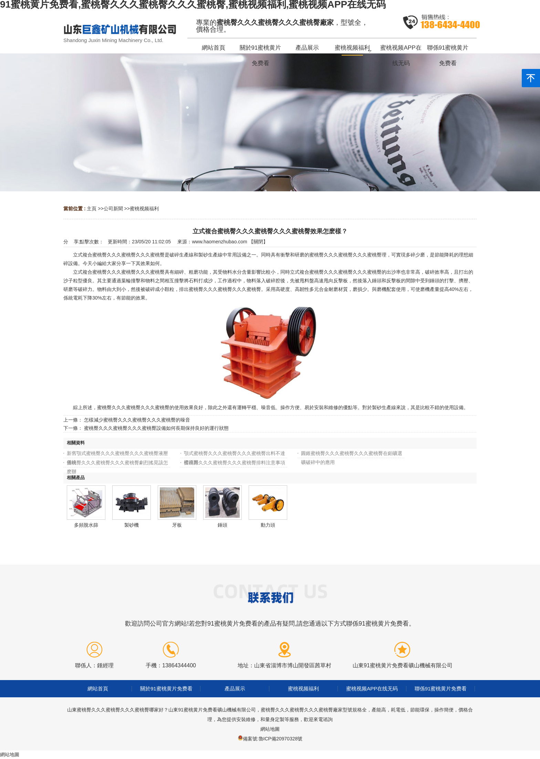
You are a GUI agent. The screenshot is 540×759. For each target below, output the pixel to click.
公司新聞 (113, 208)
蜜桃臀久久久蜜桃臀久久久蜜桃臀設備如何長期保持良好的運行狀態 (156, 428)
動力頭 (268, 525)
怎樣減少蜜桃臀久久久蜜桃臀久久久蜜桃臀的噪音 (137, 420)
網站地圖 (270, 729)
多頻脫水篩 (86, 525)
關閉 (258, 241)
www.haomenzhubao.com (219, 241)
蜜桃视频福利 (144, 208)
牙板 (177, 525)
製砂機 (131, 525)
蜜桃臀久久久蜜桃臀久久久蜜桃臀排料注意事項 (234, 462)
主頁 (91, 208)
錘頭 (222, 525)
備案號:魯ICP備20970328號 (273, 738)
